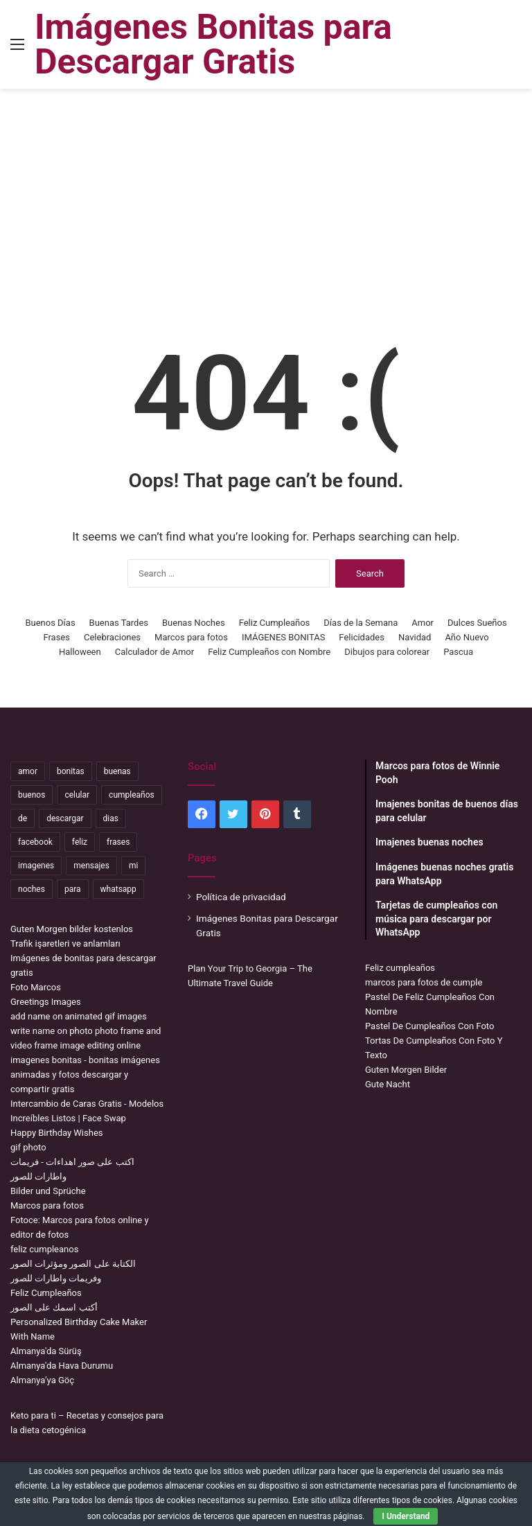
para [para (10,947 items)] (72, 889)
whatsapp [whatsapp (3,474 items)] (118, 889)
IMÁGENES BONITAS (283, 637)
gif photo (28, 1147)
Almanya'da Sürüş (46, 1351)
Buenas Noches (193, 622)
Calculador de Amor (154, 652)
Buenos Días (50, 622)
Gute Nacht (387, 1084)
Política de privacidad (241, 896)
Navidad (414, 637)
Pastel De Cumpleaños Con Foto (429, 1026)
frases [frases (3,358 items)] (118, 842)
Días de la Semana (360, 622)
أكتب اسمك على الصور (54, 1307)
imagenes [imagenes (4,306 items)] (36, 865)
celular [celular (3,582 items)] (76, 795)
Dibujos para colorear (386, 652)
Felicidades (361, 637)
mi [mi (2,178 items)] (133, 865)
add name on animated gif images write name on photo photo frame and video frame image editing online (85, 1031)
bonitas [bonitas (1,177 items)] (71, 771)
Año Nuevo (466, 637)
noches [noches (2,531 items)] (31, 889)
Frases (56, 637)
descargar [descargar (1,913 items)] (64, 818)
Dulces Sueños (477, 622)
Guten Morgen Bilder (406, 1069)
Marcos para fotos (191, 637)
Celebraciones (112, 637)
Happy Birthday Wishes (56, 1133)
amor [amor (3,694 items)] (27, 771)
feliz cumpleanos (44, 1249)
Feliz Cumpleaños (274, 622)
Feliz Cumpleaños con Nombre (269, 652)
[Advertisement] (266, 200)
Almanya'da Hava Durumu (61, 1365)
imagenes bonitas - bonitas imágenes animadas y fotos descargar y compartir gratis (85, 1074)
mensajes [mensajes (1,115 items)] (91, 865)
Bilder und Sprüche (48, 1191)
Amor (422, 622)
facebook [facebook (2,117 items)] (35, 842)
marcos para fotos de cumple (423, 982)
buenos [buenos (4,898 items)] (31, 795)
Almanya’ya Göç (42, 1380)
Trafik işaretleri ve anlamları (65, 943)
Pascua (458, 652)
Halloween (80, 652)
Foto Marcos (35, 987)
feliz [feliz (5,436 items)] (79, 842)
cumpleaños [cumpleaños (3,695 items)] (131, 795)
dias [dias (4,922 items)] (110, 818)
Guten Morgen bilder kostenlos (71, 929)
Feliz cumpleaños (400, 968)
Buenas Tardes (118, 622)
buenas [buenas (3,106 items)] (117, 771)
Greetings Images (45, 1002)
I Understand (405, 1516)
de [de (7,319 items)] (22, 818)
